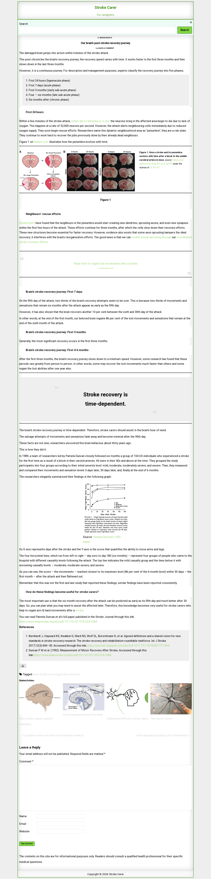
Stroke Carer (106, 7)
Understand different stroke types (127, 718)
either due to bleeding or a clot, (90, 121)
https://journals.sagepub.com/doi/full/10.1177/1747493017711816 (128, 645)
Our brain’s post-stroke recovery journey (105, 43)
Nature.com (41, 141)
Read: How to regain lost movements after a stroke (105, 263)
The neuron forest (161, 718)
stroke (79, 610)
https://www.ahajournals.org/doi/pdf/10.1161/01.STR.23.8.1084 (58, 621)
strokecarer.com (106, 268)
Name (23, 816)
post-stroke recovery (46, 674)
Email (22, 823)
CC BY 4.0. (155, 167)
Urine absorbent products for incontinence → (164, 735)
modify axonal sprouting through (151, 237)
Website (24, 831)
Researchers (27, 223)
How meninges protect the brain (83, 714)
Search (23, 24)
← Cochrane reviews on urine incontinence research (51, 735)
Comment (26, 761)
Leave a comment (106, 48)
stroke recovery (70, 674)
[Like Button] (22, 666)
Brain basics (106, 38)
